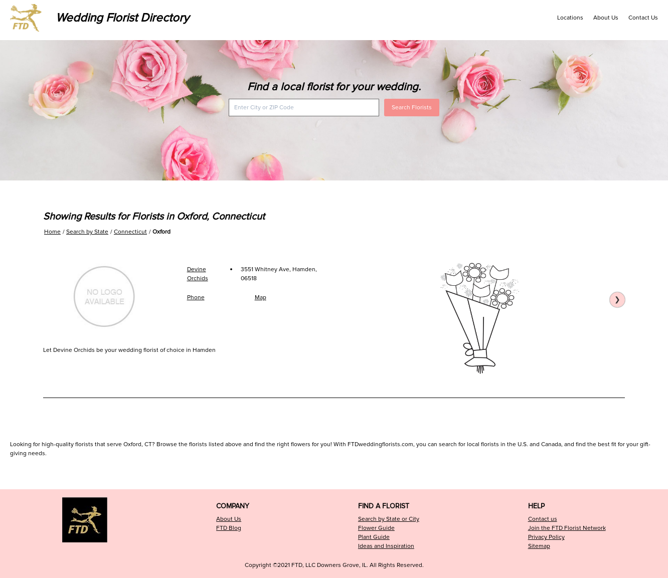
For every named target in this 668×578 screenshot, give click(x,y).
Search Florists (412, 107)
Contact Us (643, 18)
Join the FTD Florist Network (567, 528)
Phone (196, 297)
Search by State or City (388, 519)
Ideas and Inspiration (386, 546)
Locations (570, 18)
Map (260, 297)
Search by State (87, 232)
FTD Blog (228, 528)
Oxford (161, 232)
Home (52, 232)
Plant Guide (374, 537)
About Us (605, 18)
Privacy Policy (546, 537)
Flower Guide (376, 528)
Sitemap (539, 546)
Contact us (542, 519)
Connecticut (130, 232)
